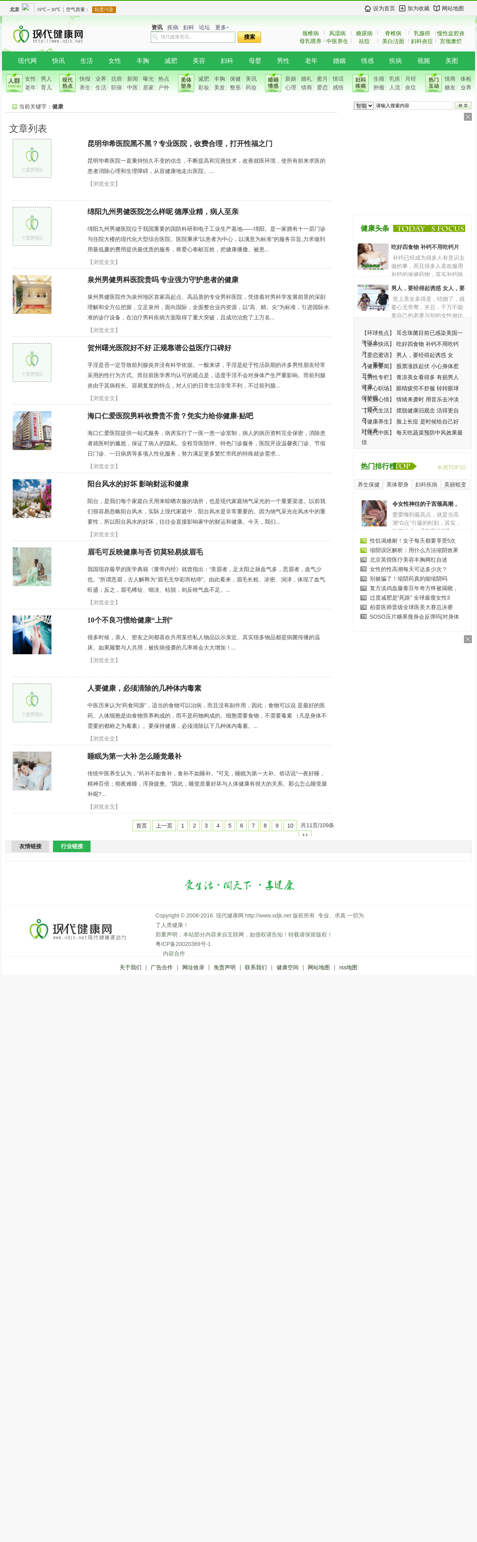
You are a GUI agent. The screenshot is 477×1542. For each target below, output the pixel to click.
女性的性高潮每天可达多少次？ (408, 569)
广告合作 (162, 967)
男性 (283, 60)
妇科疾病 (426, 484)
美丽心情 (378, 399)
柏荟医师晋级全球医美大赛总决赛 (411, 607)
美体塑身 (397, 484)
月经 (410, 79)
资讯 (157, 27)
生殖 (378, 79)
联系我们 (256, 967)
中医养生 (337, 41)
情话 (338, 79)
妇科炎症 (422, 41)
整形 (235, 87)
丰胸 (142, 60)
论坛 (204, 27)
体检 (465, 79)
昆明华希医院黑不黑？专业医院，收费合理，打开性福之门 (180, 144)
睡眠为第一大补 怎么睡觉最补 (134, 756)
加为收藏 (418, 8)
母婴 (255, 60)
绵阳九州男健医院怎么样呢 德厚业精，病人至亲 (163, 212)
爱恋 (322, 87)
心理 (290, 87)
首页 (141, 825)
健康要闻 (378, 366)
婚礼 (306, 79)
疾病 (172, 27)
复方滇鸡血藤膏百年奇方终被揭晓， (414, 588)
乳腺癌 (422, 33)
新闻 (132, 79)
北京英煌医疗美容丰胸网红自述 (408, 559)
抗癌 (116, 79)
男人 (46, 79)
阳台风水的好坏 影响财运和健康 (138, 484)
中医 (132, 87)
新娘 (290, 79)
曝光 (148, 79)
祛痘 (364, 41)
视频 (423, 60)
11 (305, 836)
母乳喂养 (310, 41)
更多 (220, 27)
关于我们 (130, 967)
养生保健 (369, 484)
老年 (311, 60)
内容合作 (174, 953)
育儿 (46, 87)
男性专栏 (378, 377)
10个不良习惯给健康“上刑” (130, 620)
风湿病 (337, 33)
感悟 (338, 87)
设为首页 (384, 8)
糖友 (450, 87)
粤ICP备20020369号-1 (183, 944)
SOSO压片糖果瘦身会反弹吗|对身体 (414, 616)
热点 (163, 79)
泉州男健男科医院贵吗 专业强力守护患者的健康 (163, 280)
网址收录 (193, 967)
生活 (86, 60)
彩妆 (203, 87)
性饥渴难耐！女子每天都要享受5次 (413, 540)
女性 (114, 60)
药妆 (251, 87)
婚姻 (339, 60)
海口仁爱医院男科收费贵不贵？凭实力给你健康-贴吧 (170, 416)
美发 (219, 87)
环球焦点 (378, 333)
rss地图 (348, 967)
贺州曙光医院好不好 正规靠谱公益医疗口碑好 (159, 348)
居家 (148, 87)
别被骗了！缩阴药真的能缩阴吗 (408, 578)
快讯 (58, 60)
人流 (394, 87)
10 (290, 825)
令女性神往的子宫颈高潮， (425, 504)
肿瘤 (378, 87)
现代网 (27, 60)
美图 (451, 60)
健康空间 (287, 967)
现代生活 (378, 410)
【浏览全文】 (104, 183)
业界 (100, 79)
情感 (367, 60)
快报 (85, 79)
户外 (163, 87)
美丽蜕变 (455, 484)
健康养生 (378, 421)
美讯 (251, 79)
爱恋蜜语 (378, 355)
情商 (306, 87)
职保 (116, 87)
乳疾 (394, 79)
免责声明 (225, 967)
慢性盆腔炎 (451, 33)
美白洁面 (393, 41)
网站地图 (453, 8)
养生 (85, 87)
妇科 (188, 27)
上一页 (164, 825)
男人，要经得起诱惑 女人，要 (428, 288)
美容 (199, 60)
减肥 (171, 60)
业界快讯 (378, 344)
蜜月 (322, 79)
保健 (235, 79)
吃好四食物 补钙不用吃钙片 (425, 247)
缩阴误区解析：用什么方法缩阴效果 (414, 550)
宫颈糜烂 (451, 41)
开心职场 (378, 388)
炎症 (410, 87)
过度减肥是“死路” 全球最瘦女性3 (410, 597)
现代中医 (378, 432)
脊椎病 (393, 33)
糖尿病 (364, 33)
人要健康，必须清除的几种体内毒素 (144, 688)
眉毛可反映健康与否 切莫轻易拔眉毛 (145, 552)
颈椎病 (310, 33)
